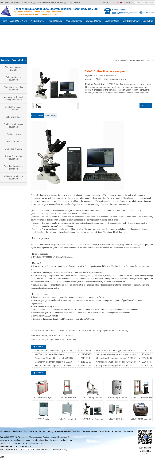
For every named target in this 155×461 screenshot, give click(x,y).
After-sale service (74, 21)
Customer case (112, 21)
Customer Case (96, 431)
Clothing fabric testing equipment (142, 60)
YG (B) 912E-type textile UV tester (57, 336)
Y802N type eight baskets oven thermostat (57, 339)
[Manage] (63, 449)
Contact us (148, 21)
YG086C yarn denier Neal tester (49, 354)
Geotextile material (13, 149)
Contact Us (114, 2)
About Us (14, 21)
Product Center (37, 21)
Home (105, 2)
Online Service (149, 13)
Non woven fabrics (13, 142)
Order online (146, 105)
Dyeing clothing (13, 134)
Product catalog (55, 21)
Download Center (94, 21)
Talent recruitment (131, 21)
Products (123, 60)
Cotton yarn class (14, 117)
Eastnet (56, 449)
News (24, 21)
